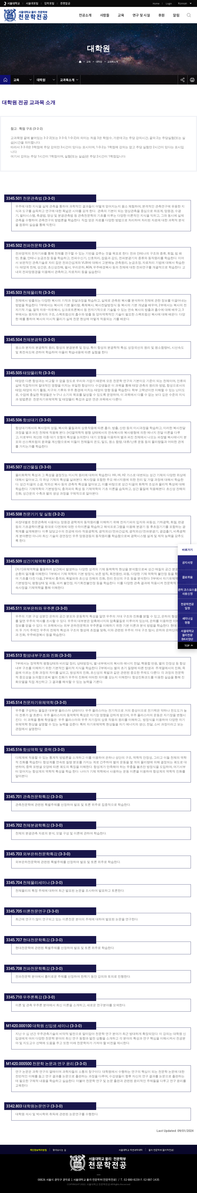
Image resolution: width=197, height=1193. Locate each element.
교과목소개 (112, 61)
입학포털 (49, 3)
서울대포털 (32, 3)
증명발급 (65, 3)
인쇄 (192, 80)
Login (169, 3)
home (5, 80)
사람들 (104, 14)
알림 (176, 14)
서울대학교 (13, 3)
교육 (121, 14)
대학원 (99, 61)
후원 (161, 14)
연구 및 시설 (141, 14)
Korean (182, 3)
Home (156, 3)
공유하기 (182, 80)
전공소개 (85, 14)
